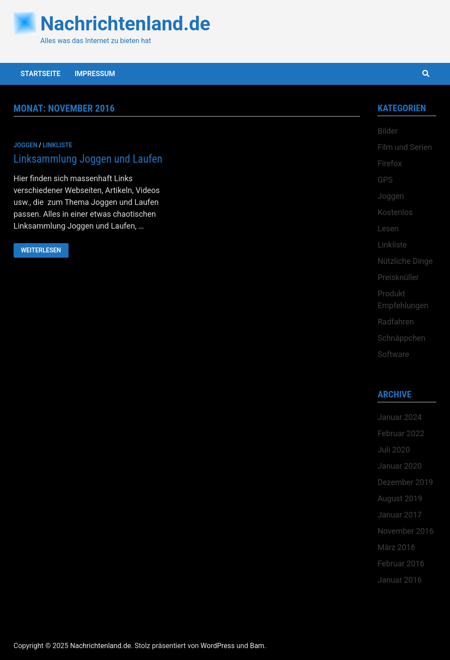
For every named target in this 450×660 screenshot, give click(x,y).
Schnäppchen (401, 338)
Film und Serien (404, 147)
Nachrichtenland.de (125, 23)
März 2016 (396, 547)
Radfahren (395, 321)
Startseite (41, 73)
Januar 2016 (399, 579)
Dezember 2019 (405, 482)
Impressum (95, 73)
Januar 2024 (399, 417)
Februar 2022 (400, 433)
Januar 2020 (399, 465)
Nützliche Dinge (404, 261)
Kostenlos (395, 212)
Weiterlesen (45, 250)
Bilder (387, 130)
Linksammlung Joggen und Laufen (88, 159)
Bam (257, 646)
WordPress (217, 646)
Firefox (389, 163)
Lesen (388, 228)
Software (393, 354)
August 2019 (399, 498)
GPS (384, 179)
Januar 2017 (399, 514)
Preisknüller (398, 277)
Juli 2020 (393, 449)
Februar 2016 (400, 563)
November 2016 (405, 531)
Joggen (25, 145)
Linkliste (57, 145)
